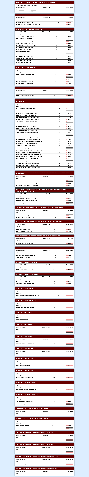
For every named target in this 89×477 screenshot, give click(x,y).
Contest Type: (28, 10)
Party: (17, 10)
